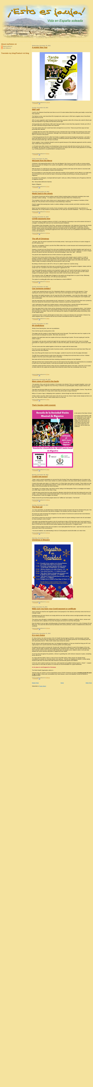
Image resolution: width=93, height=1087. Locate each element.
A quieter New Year (39, 47)
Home (62, 683)
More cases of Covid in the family (45, 381)
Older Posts (89, 683)
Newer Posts (35, 683)
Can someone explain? (41, 288)
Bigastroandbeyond (7, 46)
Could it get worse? (40, 476)
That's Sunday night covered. (44, 405)
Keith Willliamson (7, 48)
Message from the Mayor (42, 160)
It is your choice (38, 635)
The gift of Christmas (40, 239)
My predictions (38, 325)
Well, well (36, 109)
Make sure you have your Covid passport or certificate (54, 609)
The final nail (37, 507)
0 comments (35, 103)
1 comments (35, 154)
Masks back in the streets (42, 193)
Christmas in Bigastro (41, 540)
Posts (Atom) (42, 686)
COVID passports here (41, 219)
